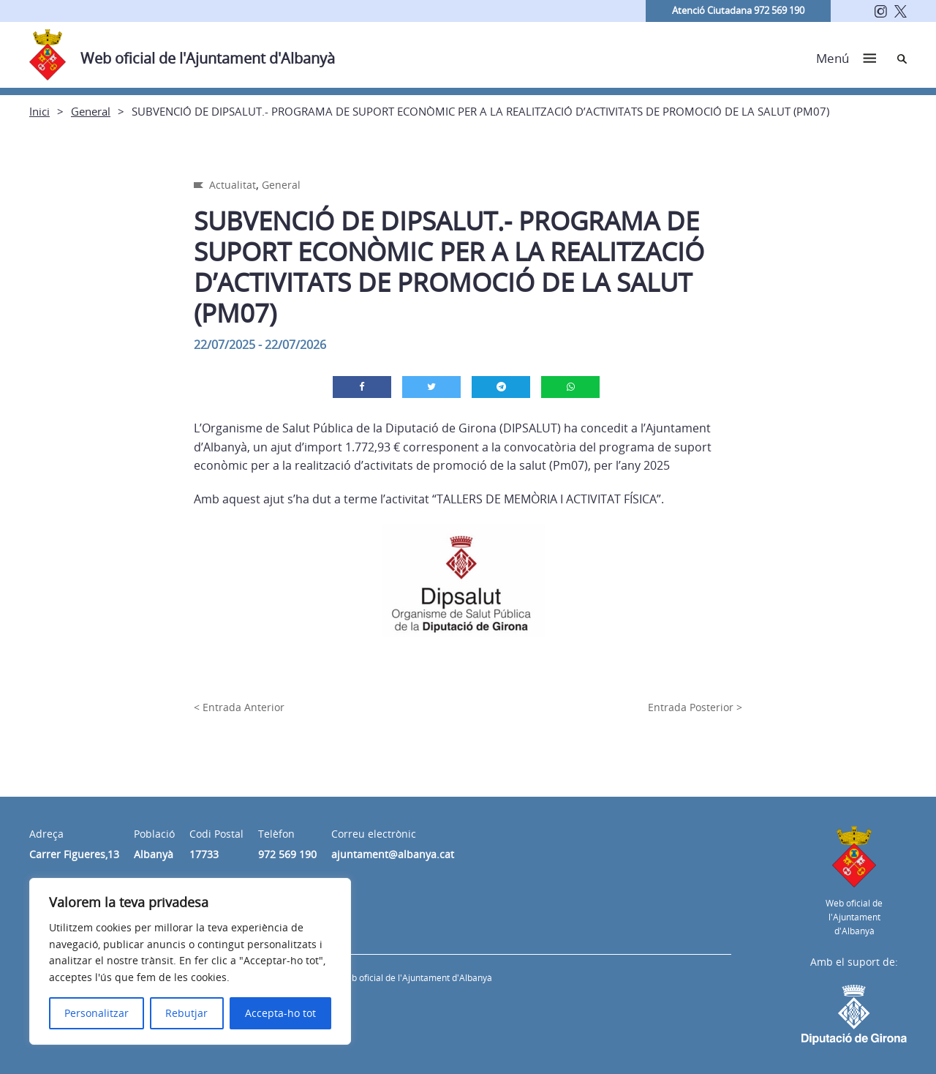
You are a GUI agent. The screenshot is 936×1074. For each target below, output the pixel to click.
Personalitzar (96, 1013)
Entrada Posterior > (695, 707)
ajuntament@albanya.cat (392, 854)
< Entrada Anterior (239, 707)
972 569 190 (287, 854)
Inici (39, 111)
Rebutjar (186, 1013)
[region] (190, 961)
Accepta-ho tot (280, 1013)
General (90, 111)
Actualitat (232, 185)
